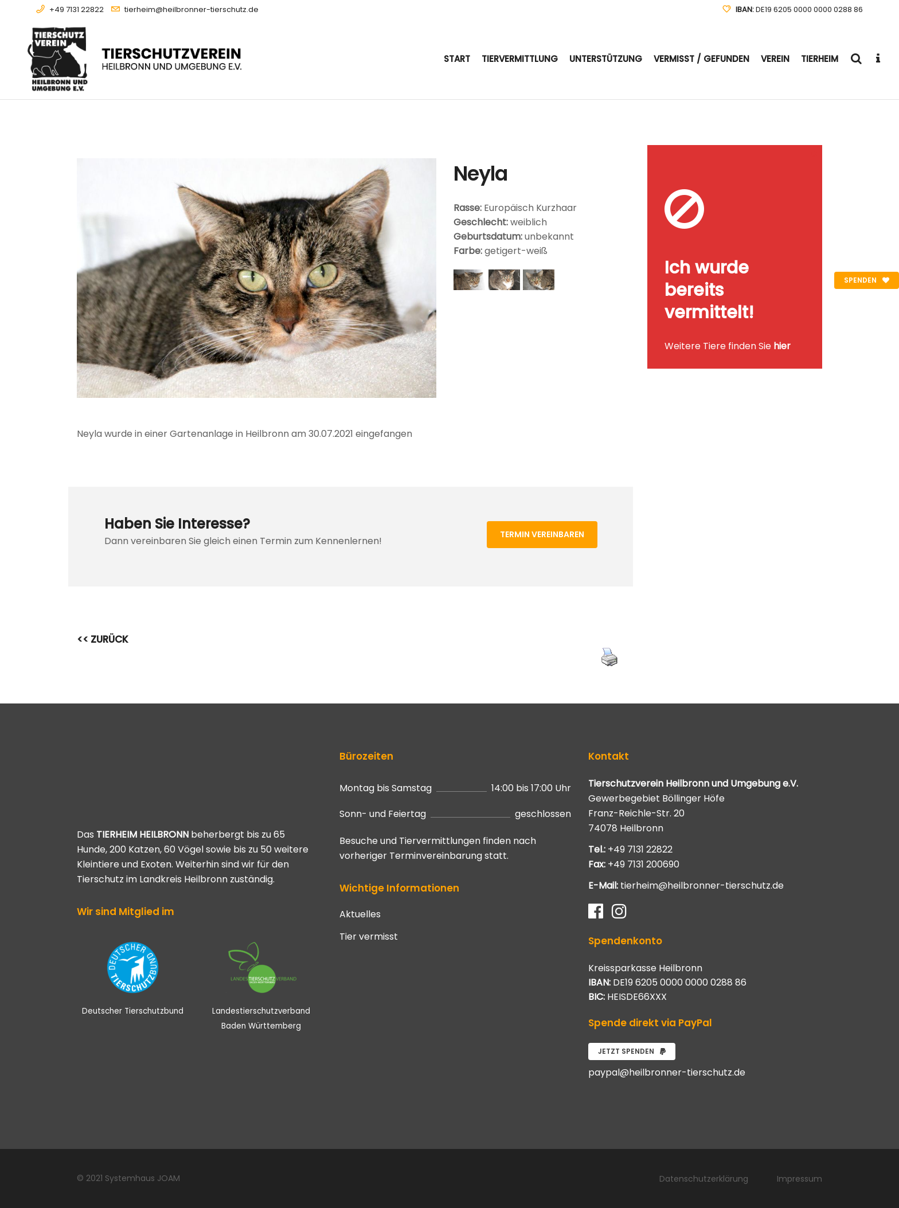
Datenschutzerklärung (703, 1178)
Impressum (799, 1178)
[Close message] (814, 153)
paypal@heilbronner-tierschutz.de (666, 1072)
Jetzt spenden (632, 1051)
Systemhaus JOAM (142, 1178)
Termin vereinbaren (542, 534)
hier (782, 346)
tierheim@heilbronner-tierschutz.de (191, 9)
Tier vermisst (368, 937)
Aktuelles (360, 914)
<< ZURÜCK (102, 639)
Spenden (866, 280)
